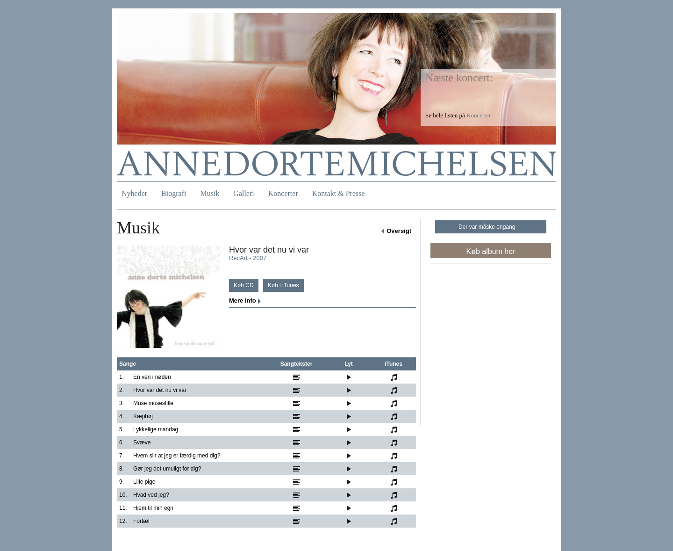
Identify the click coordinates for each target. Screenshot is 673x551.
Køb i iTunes (283, 285)
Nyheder (134, 193)
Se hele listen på (458, 115)
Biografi (173, 193)
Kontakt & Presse (338, 193)
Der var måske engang (486, 227)
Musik (209, 193)
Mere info (242, 300)
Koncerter (283, 193)
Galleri (243, 193)
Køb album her (490, 251)
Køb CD (244, 285)
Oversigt (399, 230)
